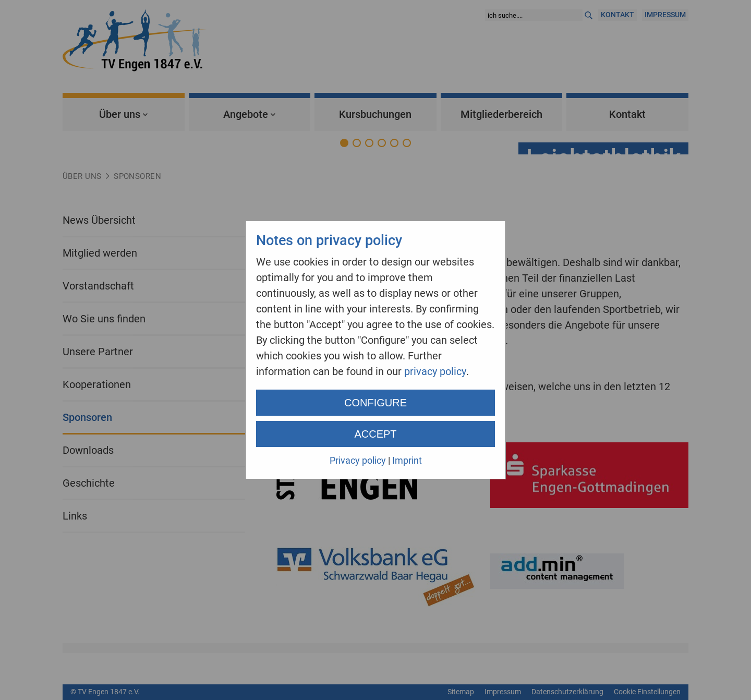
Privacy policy (358, 460)
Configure (375, 402)
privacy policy (435, 371)
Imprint (407, 460)
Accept (375, 434)
